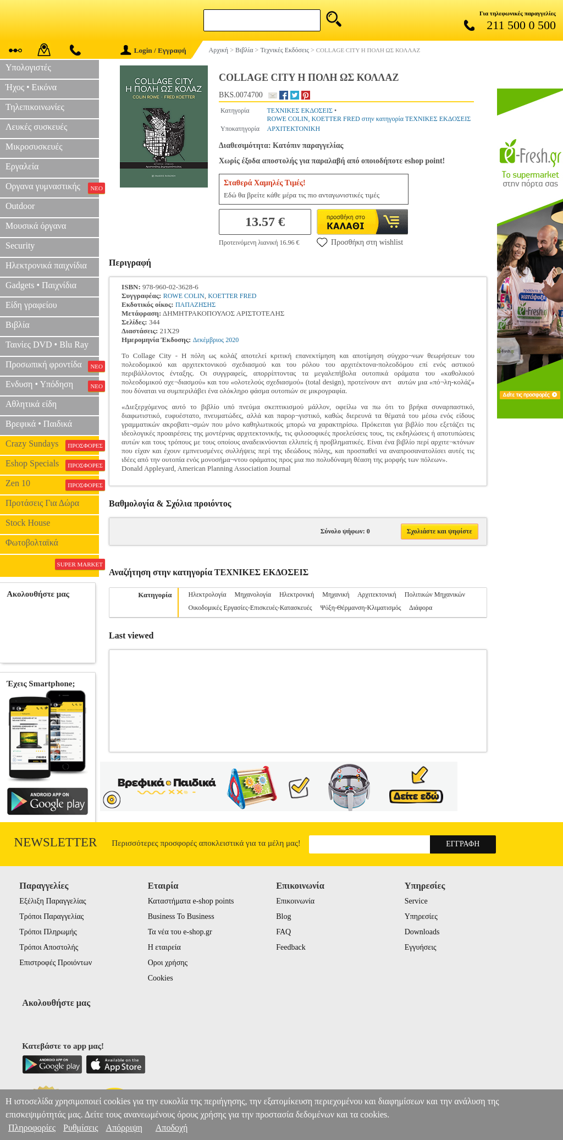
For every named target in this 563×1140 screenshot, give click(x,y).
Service (416, 901)
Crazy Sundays (52, 445)
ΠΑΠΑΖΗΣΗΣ (195, 305)
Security (20, 245)
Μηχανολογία (253, 594)
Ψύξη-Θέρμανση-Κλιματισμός (361, 608)
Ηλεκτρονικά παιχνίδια (46, 265)
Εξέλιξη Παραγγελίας (52, 901)
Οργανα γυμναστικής (52, 187)
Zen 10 (52, 484)
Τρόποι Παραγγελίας (51, 916)
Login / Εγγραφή (153, 50)
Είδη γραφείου (31, 305)
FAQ (283, 932)
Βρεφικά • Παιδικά (38, 423)
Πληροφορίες (32, 1127)
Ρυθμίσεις (80, 1127)
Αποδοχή (172, 1127)
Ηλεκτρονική (296, 594)
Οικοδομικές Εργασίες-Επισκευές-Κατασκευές (250, 608)
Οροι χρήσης (167, 963)
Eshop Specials (52, 465)
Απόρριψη (124, 1127)
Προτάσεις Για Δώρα (42, 503)
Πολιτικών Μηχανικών (435, 594)
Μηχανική (335, 594)
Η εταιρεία (164, 947)
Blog (283, 916)
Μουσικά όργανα (35, 225)
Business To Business (181, 916)
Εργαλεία (21, 166)
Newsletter (55, 842)
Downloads (422, 932)
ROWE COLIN (184, 296)
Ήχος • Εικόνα (31, 87)
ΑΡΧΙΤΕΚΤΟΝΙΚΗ (293, 129)
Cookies (160, 978)
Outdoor (20, 206)
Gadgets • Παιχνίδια (40, 285)
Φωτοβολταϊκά (31, 542)
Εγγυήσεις (421, 947)
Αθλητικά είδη (31, 404)
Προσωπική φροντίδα (52, 366)
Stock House (27, 522)
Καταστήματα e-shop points (191, 901)
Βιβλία (17, 324)
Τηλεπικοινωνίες (34, 107)
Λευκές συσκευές (36, 126)
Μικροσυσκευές (34, 146)
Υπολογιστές (28, 67)
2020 (232, 340)
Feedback (291, 947)
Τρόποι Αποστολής (48, 947)
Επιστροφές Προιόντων (55, 963)
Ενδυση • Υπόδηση (52, 385)
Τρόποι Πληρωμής (48, 932)
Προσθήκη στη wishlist (360, 242)
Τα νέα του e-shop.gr (180, 932)
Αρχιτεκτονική (376, 594)
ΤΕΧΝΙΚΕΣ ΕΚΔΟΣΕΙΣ (299, 110)
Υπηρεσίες (421, 916)
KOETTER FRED (232, 296)
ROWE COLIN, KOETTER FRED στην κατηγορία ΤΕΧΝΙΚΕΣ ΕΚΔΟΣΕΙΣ (369, 119)
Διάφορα (420, 608)
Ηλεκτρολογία (208, 594)
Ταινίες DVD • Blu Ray (47, 344)
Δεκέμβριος (208, 340)
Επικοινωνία (295, 901)
